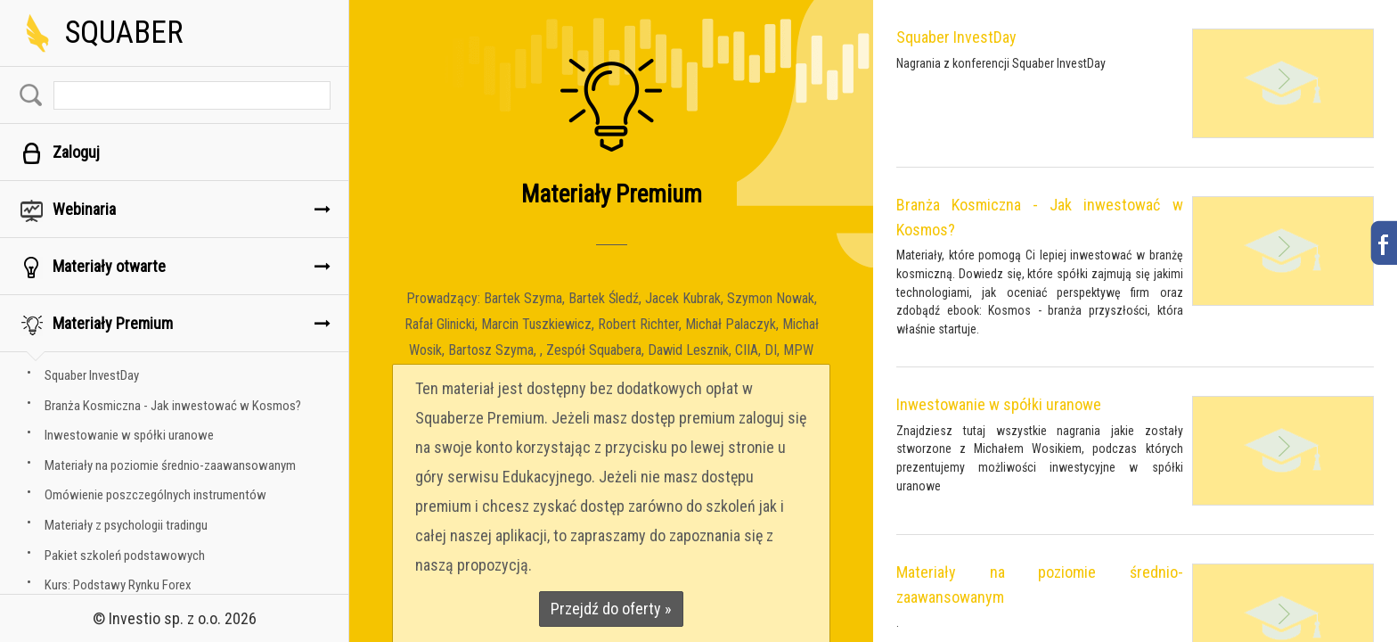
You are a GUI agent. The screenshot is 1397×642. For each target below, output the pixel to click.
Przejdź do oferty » (611, 608)
